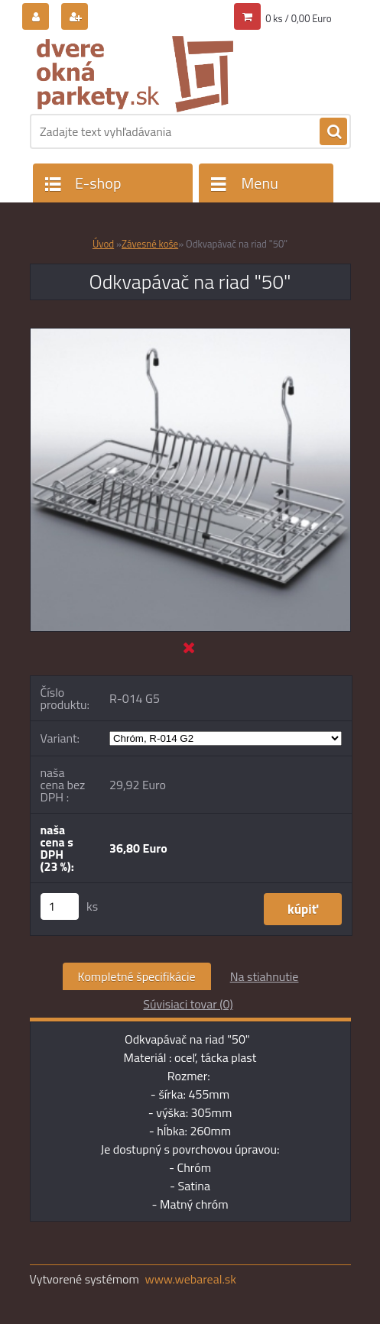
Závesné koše (150, 243)
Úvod (103, 243)
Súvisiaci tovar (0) (187, 1004)
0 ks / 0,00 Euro (298, 18)
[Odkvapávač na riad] (190, 334)
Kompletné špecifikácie (137, 976)
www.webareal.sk (190, 1279)
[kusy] (60, 906)
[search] (333, 132)
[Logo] (135, 74)
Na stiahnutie (264, 976)
